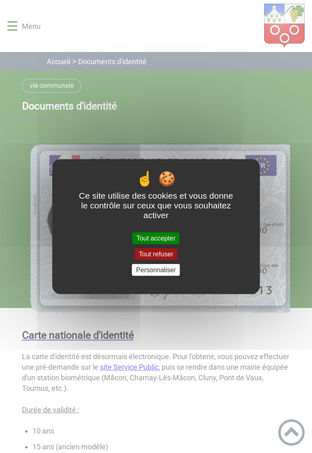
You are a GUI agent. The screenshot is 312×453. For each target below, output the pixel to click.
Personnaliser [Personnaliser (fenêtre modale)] (156, 270)
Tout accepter (156, 237)
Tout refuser (156, 253)
